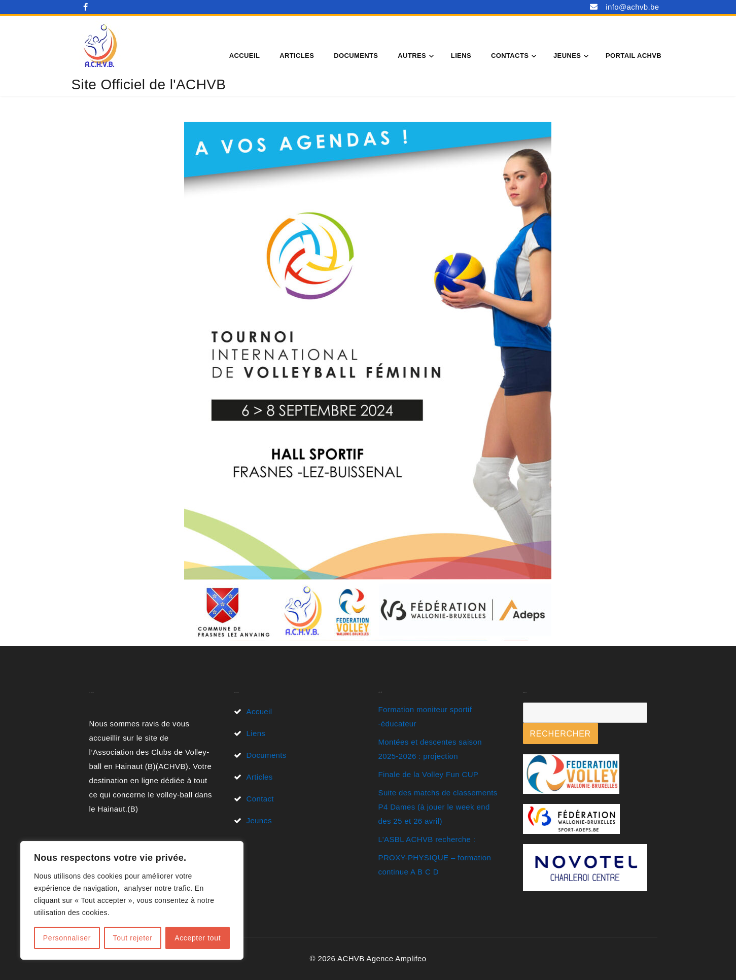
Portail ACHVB (633, 55)
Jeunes (567, 55)
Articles (296, 55)
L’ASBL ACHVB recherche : (427, 839)
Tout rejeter (133, 938)
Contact (260, 798)
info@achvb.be (632, 7)
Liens (461, 55)
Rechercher (560, 733)
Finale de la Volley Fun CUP (428, 774)
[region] (131, 900)
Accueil (244, 55)
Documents (356, 55)
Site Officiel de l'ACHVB (149, 84)
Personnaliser (67, 938)
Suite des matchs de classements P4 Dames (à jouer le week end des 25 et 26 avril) (438, 806)
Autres (412, 55)
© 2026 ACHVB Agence (352, 958)
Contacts (510, 55)
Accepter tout (197, 938)
